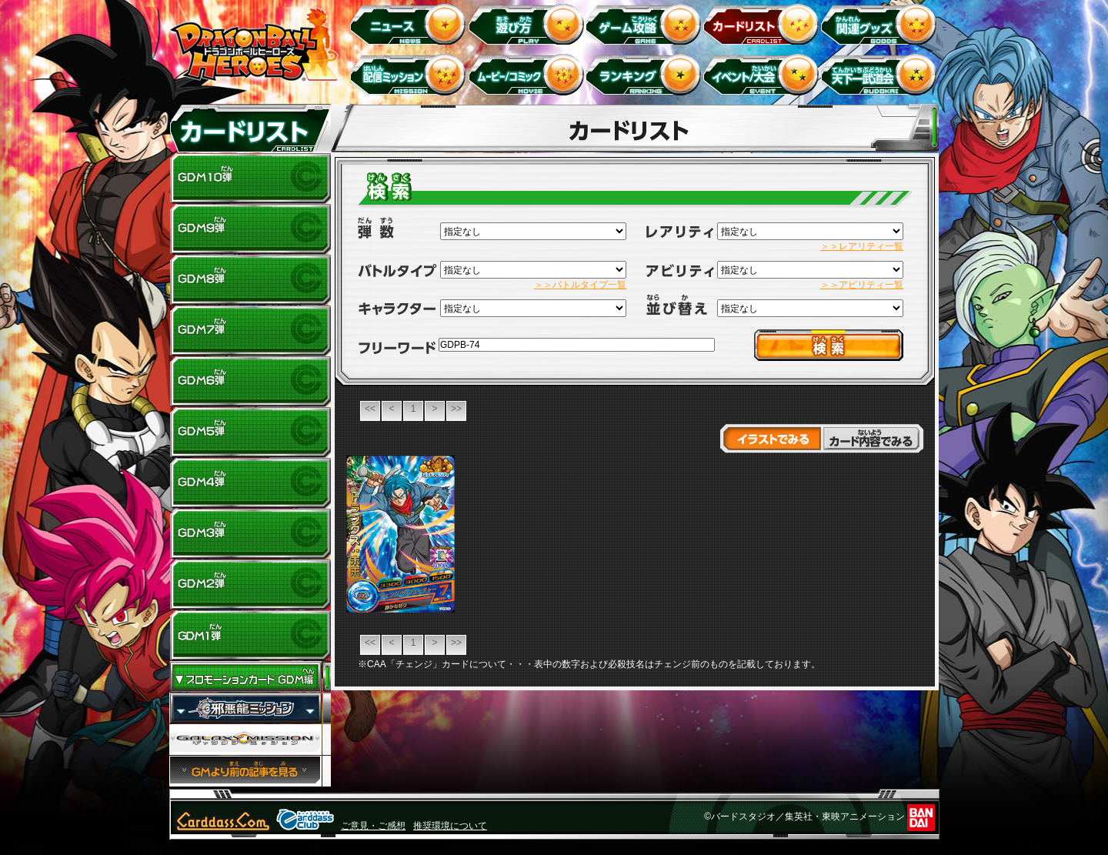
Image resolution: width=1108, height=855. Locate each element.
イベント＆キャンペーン (763, 74)
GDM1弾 (250, 635)
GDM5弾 (250, 432)
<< (370, 408)
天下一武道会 (881, 74)
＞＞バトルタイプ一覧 (580, 284)
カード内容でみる (873, 438)
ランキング (646, 74)
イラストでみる (770, 438)
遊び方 (528, 23)
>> (456, 408)
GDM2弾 (250, 584)
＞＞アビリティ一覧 (861, 284)
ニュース (410, 23)
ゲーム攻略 (646, 23)
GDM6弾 (250, 381)
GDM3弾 (250, 534)
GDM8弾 (250, 280)
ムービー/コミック (528, 74)
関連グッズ (881, 23)
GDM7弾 (250, 331)
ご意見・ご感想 (373, 825)
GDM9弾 (250, 229)
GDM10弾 (250, 178)
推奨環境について (450, 825)
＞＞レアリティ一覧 (861, 246)
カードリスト (763, 23)
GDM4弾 (250, 483)
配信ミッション (410, 74)
